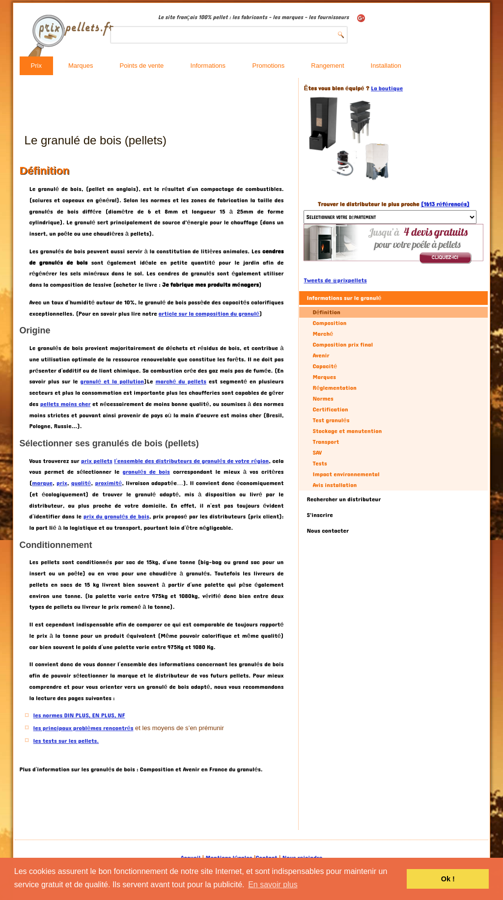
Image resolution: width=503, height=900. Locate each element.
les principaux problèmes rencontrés (83, 728)
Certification (330, 409)
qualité (81, 483)
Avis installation (334, 485)
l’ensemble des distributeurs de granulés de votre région (191, 461)
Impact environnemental (345, 474)
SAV (317, 452)
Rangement (327, 65)
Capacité (324, 366)
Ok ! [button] (448, 879)
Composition (329, 323)
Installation (386, 65)
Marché (322, 333)
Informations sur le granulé (344, 298)
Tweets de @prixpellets (335, 280)
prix (61, 483)
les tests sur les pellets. (66, 741)
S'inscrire (320, 515)
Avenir (320, 355)
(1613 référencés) (445, 204)
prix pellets (96, 461)
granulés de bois (146, 472)
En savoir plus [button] (273, 884)
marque (42, 483)
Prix (36, 65)
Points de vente (142, 65)
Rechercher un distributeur (344, 499)
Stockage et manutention (347, 431)
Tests (319, 463)
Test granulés (330, 420)
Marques (80, 65)
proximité (108, 483)
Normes (322, 398)
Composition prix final (342, 344)
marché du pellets (180, 381)
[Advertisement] (198, 105)
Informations (208, 65)
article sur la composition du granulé (209, 314)
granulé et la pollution (112, 381)
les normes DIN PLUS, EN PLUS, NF (79, 715)
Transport (325, 441)
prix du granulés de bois (116, 516)
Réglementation (334, 387)
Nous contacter (328, 531)
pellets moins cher (65, 404)
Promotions (268, 65)
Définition (326, 312)
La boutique (387, 88)
